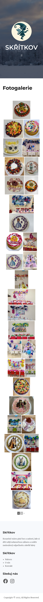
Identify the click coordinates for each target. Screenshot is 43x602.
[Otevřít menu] (21, 55)
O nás (7, 562)
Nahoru (8, 559)
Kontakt (8, 566)
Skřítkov (21, 47)
